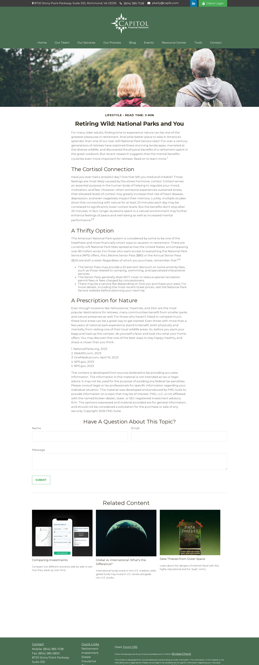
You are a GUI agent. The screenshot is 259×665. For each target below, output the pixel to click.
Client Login (213, 3)
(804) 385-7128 (132, 3)
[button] (42, 43)
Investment (90, 652)
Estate (86, 657)
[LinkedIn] (193, 3)
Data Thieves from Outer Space (182, 559)
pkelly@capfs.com (163, 3)
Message (38, 450)
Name (36, 428)
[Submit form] (41, 480)
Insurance (89, 661)
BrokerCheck (181, 653)
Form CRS (130, 647)
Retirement (90, 648)
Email (135, 428)
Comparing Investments (50, 560)
